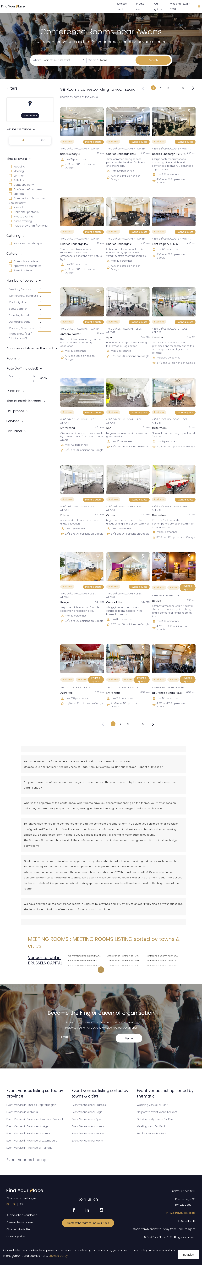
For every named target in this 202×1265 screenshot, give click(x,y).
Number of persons (21, 280)
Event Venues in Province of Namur (28, 1133)
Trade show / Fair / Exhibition (29, 226)
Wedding (17, 166)
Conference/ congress (25, 189)
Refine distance (18, 129)
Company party (21, 185)
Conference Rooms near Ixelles (124, 960)
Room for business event (56, 60)
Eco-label (14, 431)
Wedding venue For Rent (152, 1105)
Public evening (20, 221)
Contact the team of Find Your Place (88, 1223)
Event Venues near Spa (86, 1119)
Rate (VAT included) (22, 368)
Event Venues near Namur (88, 1126)
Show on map (30, 115)
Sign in (129, 1038)
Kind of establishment (23, 401)
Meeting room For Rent (151, 1126)
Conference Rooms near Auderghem (85, 960)
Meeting (16, 171)
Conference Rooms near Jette (123, 965)
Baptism (16, 194)
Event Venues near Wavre (88, 1133)
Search (153, 60)
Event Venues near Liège (87, 1112)
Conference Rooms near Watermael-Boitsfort (163, 965)
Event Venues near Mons (87, 1140)
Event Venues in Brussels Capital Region (31, 1105)
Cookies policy (15, 1236)
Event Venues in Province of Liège (27, 1126)
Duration (13, 391)
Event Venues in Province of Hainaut (29, 1148)
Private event (140, 6)
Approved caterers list (25, 266)
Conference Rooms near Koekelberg (124, 970)
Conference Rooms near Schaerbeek (163, 955)
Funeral (16, 207)
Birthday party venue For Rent (155, 1119)
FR (7, 1204)
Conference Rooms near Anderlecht (85, 955)
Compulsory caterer (24, 261)
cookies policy (58, 1256)
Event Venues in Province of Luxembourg (31, 1140)
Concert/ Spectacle (24, 212)
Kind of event (16, 158)
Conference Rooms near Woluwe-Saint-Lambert (163, 970)
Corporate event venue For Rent (157, 1112)
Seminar (16, 176)
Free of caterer (20, 270)
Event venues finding (26, 1159)
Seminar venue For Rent (151, 1133)
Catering (13, 235)
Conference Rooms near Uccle (163, 960)
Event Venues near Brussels (89, 1105)
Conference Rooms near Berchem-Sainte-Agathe (85, 965)
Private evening (21, 216)
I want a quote (93, 141)
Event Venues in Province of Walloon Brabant (34, 1119)
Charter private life (18, 1229)
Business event (121, 6)
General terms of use (19, 1222)
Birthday (16, 180)
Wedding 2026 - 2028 (180, 6)
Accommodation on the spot (29, 348)
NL (14, 1204)
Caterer (12, 253)
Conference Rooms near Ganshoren (124, 955)
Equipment (15, 411)
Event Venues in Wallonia (22, 1112)
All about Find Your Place (21, 1215)
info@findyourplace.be (181, 1213)
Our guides (158, 6)
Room (11, 358)
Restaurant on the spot (26, 243)
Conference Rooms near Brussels (85, 970)
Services (12, 421)
